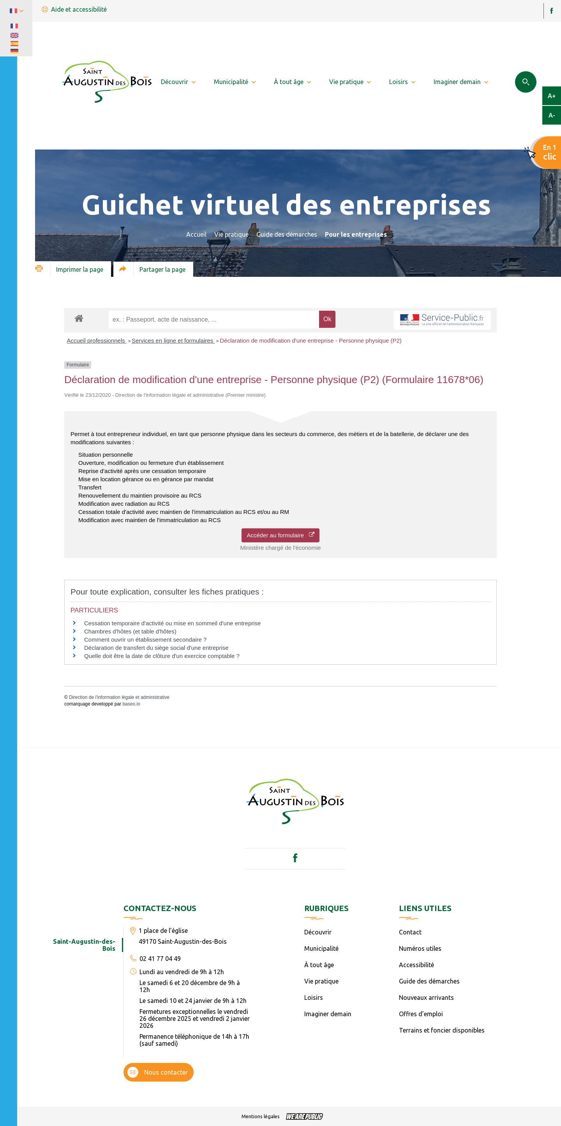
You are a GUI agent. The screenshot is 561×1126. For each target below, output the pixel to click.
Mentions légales (261, 1116)
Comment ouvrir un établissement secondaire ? (145, 639)
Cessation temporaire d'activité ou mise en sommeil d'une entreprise (172, 623)
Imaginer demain (327, 1013)
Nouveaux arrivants (426, 997)
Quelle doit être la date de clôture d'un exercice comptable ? (162, 656)
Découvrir (318, 932)
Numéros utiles (420, 948)
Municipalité (321, 948)
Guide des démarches (286, 234)
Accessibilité (416, 964)
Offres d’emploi (421, 1013)
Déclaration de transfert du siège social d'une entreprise (156, 647)
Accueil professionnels (97, 340)
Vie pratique (231, 234)
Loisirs (313, 997)
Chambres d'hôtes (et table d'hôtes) (130, 631)
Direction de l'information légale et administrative (119, 697)
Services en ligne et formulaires (173, 340)
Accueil (196, 234)
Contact (410, 932)
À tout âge (319, 964)
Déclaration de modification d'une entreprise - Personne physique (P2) (310, 340)
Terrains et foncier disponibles (442, 1030)
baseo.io (131, 704)
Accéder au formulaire (280, 535)
